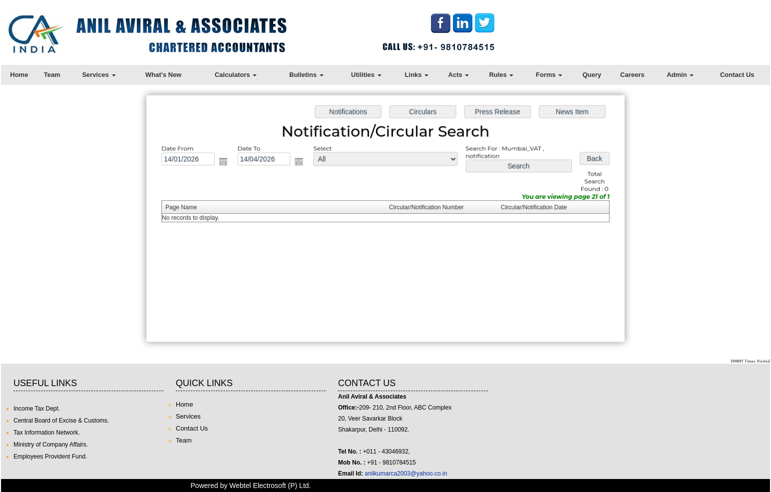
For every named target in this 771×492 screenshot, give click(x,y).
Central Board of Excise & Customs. (61, 420)
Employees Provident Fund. (50, 456)
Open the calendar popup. (225, 162)
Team (52, 74)
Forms (549, 74)
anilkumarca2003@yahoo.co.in (406, 473)
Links (417, 74)
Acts (458, 74)
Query (591, 74)
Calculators (236, 74)
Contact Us (737, 74)
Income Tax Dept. (36, 408)
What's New (163, 74)
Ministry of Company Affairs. (50, 444)
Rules (501, 74)
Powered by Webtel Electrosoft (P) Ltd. (251, 486)
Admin (680, 74)
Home (19, 74)
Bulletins (306, 74)
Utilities (366, 74)
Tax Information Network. (46, 432)
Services (98, 74)
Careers (632, 74)
